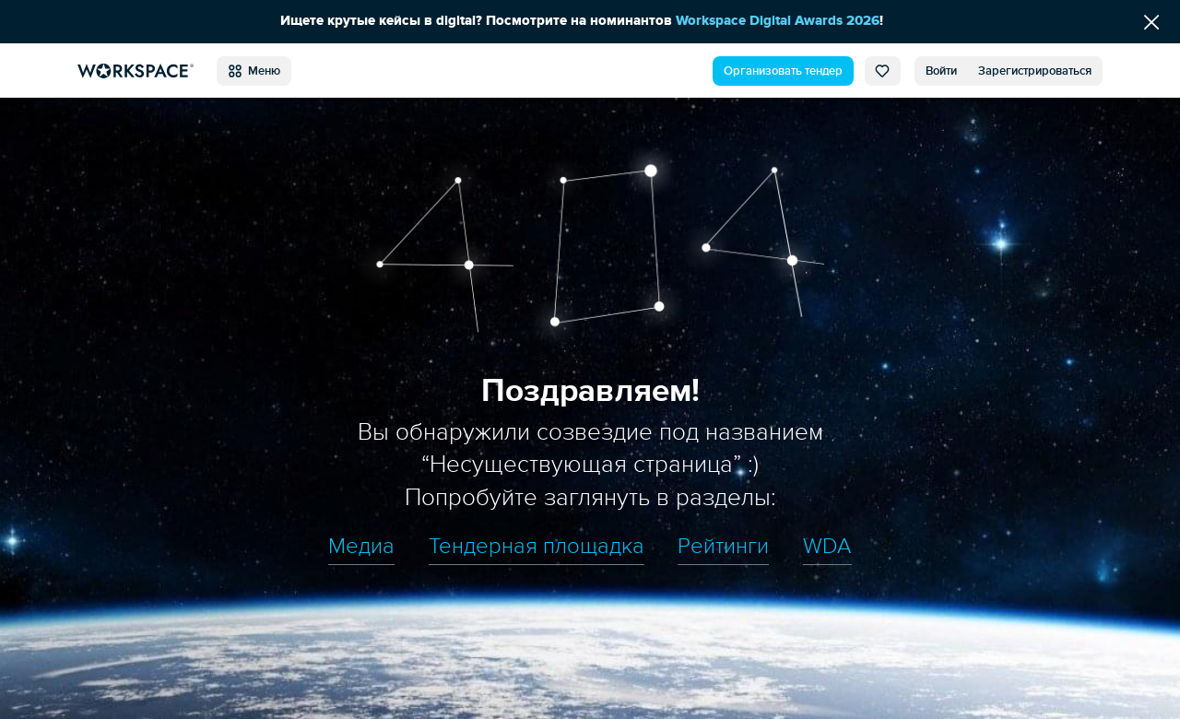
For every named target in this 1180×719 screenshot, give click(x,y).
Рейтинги (723, 547)
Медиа (361, 547)
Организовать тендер (783, 71)
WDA (827, 547)
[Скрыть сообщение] (1151, 21)
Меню (254, 71)
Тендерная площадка (536, 547)
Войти (941, 71)
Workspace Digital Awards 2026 (777, 21)
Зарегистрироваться (1035, 71)
